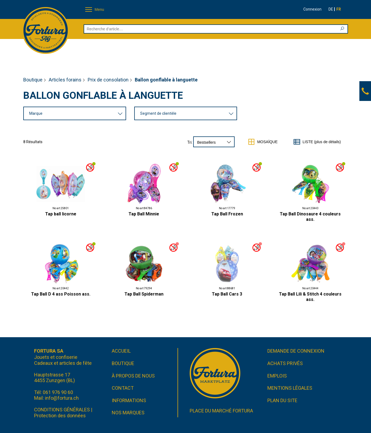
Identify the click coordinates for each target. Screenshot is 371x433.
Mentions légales (289, 388)
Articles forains (65, 80)
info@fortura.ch (62, 398)
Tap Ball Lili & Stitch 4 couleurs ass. (310, 296)
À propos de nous (133, 376)
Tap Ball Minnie (144, 213)
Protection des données (60, 415)
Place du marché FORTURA (221, 411)
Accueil (121, 351)
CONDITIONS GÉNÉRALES (62, 409)
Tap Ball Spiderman (143, 294)
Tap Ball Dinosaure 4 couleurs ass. (310, 216)
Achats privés (285, 363)
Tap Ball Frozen (227, 213)
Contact (123, 388)
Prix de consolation (108, 80)
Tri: (189, 142)
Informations (129, 400)
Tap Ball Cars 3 (227, 294)
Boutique (32, 80)
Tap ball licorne (60, 213)
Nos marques (128, 412)
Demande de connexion (295, 351)
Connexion (312, 9)
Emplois (277, 376)
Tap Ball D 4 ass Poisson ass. (60, 294)
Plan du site (282, 400)
